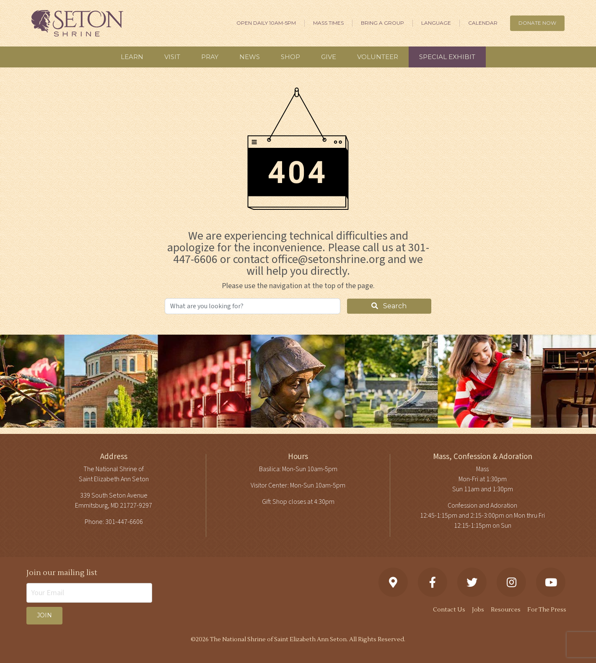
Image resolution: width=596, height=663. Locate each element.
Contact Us (449, 610)
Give (328, 57)
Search (389, 306)
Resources (506, 610)
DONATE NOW (537, 23)
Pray (209, 57)
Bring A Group (382, 23)
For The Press (546, 610)
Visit (172, 57)
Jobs (478, 610)
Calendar (483, 23)
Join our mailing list (61, 573)
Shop (290, 57)
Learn (132, 57)
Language (436, 23)
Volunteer (377, 57)
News (249, 57)
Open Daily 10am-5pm (266, 23)
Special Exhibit (447, 57)
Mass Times (328, 23)
